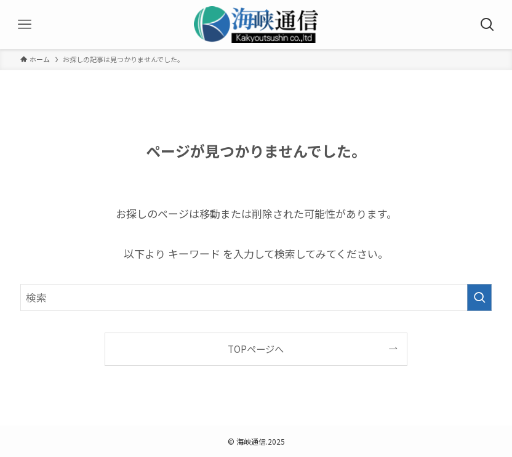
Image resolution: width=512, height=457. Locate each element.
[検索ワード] (255, 297)
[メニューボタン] (24, 24)
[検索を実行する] (479, 297)
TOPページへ (256, 348)
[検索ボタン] (487, 24)
